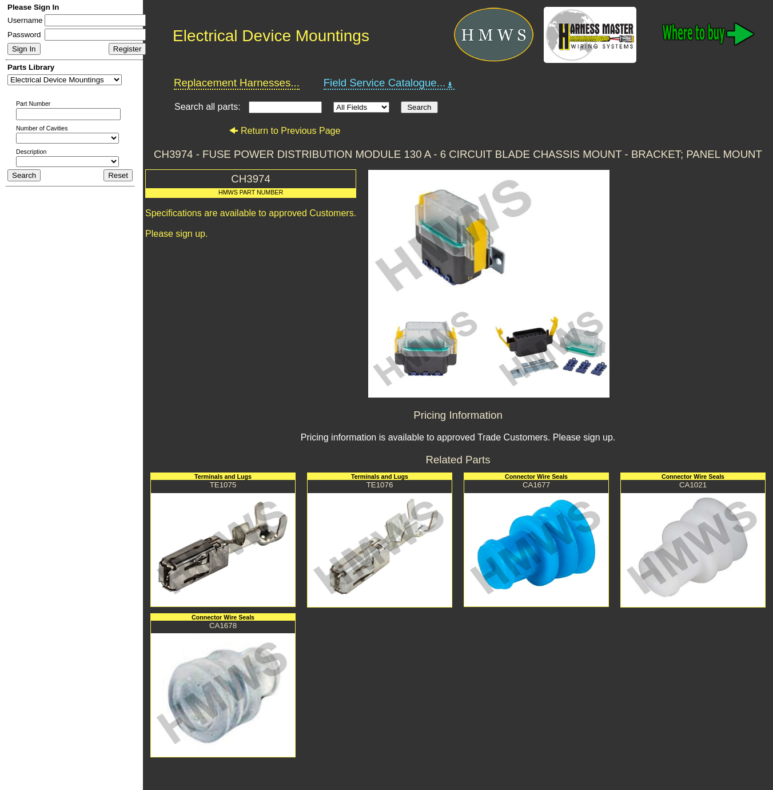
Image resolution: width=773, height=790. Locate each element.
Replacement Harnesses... (237, 83)
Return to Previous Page (284, 131)
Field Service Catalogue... (389, 83)
